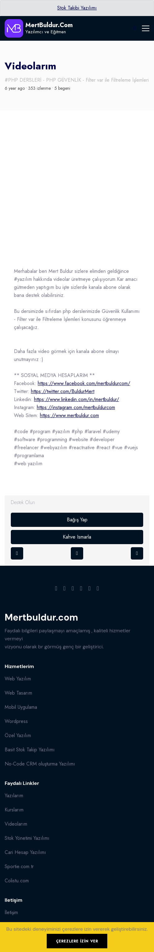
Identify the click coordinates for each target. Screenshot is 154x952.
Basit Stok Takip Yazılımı (30, 749)
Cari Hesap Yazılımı (25, 852)
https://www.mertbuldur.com (69, 415)
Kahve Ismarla (77, 536)
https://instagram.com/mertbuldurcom (76, 407)
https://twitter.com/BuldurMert (62, 391)
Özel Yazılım (18, 735)
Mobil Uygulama (21, 707)
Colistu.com (17, 880)
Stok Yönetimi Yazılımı (27, 838)
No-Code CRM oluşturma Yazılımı (40, 763)
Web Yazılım (18, 678)
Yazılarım (14, 795)
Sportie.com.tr (19, 866)
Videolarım (16, 823)
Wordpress (16, 721)
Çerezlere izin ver (77, 941)
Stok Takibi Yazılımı (77, 7)
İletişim (11, 912)
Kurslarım (14, 809)
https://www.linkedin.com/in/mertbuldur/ (76, 399)
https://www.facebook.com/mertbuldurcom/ (84, 383)
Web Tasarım (18, 692)
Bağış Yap (77, 519)
